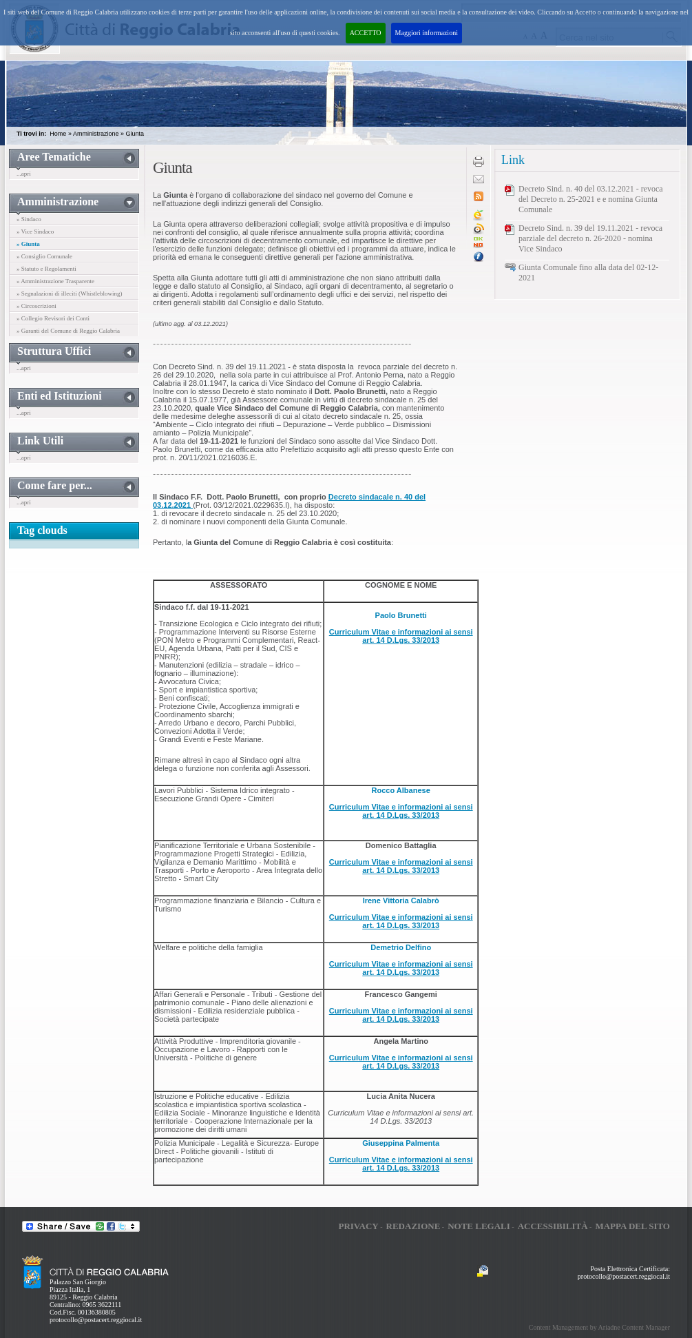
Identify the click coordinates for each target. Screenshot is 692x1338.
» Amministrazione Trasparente (55, 281)
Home (58, 133)
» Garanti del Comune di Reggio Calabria (68, 330)
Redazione (413, 1226)
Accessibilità (553, 1226)
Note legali (479, 1226)
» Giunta (28, 243)
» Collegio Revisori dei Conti (53, 318)
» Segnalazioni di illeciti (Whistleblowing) (69, 293)
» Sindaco (29, 219)
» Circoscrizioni (36, 305)
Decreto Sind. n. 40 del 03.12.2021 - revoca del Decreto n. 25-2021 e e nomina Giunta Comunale (590, 199)
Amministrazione (96, 133)
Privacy (358, 1226)
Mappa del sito (632, 1226)
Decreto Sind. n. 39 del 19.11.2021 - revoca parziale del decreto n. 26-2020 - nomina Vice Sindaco (590, 238)
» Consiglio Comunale (44, 256)
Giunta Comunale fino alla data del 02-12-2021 (588, 272)
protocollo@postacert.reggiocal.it (96, 1320)
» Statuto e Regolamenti (46, 268)
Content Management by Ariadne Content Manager (599, 1327)
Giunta (134, 133)
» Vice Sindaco (35, 231)
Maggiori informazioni (426, 33)
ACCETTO (365, 33)
